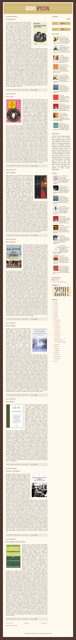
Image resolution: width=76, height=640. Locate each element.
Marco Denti (56, 279)
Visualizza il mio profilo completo (59, 281)
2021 (54, 312)
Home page (26, 623)
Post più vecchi (44, 623)
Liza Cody (9, 96)
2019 (54, 316)
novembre (57, 322)
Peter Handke (10, 326)
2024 (54, 305)
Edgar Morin (61, 123)
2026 (54, 301)
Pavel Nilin (61, 235)
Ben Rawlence (11, 242)
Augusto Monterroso (63, 64)
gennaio (56, 358)
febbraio (56, 356)
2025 (54, 303)
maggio (56, 350)
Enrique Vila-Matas (13, 471)
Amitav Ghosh (62, 45)
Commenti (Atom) (14, 625)
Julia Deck (61, 225)
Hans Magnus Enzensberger (16, 542)
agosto (56, 344)
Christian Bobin (62, 245)
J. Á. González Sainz (63, 175)
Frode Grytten (62, 85)
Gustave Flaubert (62, 113)
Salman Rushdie (62, 104)
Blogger (50, 633)
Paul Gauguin (10, 172)
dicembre (57, 320)
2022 (54, 310)
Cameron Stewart (62, 206)
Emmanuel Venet (62, 36)
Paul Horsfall (62, 256)
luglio (56, 346)
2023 (54, 307)
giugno (56, 348)
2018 (54, 318)
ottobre (56, 324)
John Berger (10, 402)
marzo (56, 354)
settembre (57, 326)
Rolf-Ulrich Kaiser (63, 186)
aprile (56, 352)
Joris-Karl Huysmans (63, 74)
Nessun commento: (25, 89)
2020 (54, 314)
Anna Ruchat (10, 19)
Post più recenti (9, 623)
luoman (41, 633)
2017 (54, 361)
